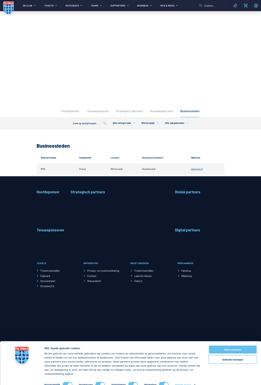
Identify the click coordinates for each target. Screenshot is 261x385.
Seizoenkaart (47, 280)
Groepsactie (47, 286)
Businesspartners (161, 111)
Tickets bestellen (50, 270)
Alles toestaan (232, 343)
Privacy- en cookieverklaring (103, 270)
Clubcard (45, 275)
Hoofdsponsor (70, 111)
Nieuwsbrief (94, 280)
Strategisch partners (129, 111)
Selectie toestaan (232, 353)
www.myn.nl (197, 168)
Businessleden (190, 111)
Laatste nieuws (143, 275)
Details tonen (183, 378)
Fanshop (186, 270)
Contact (91, 275)
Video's (138, 280)
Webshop (186, 275)
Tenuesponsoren (98, 111)
